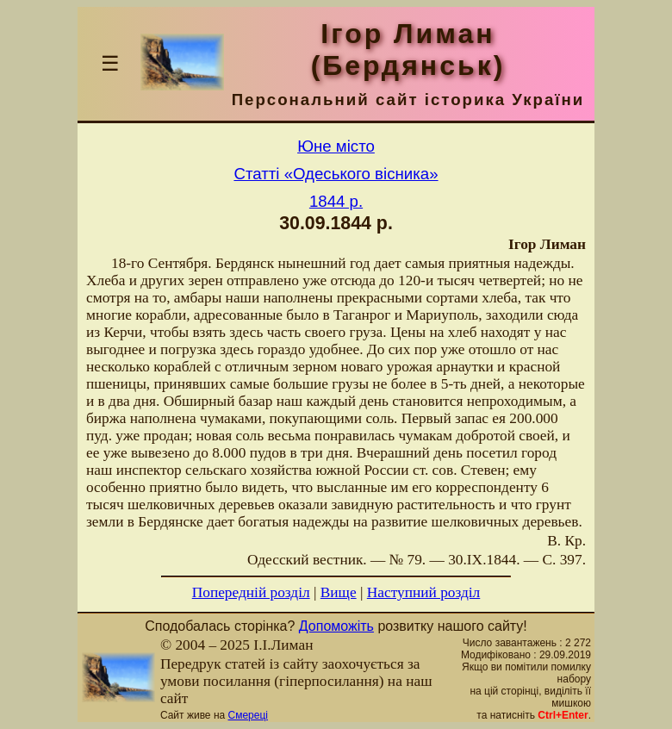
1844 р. (336, 201)
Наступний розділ (423, 592)
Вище (338, 592)
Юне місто (336, 146)
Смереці (248, 715)
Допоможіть (336, 626)
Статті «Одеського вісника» (335, 174)
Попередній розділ (251, 592)
